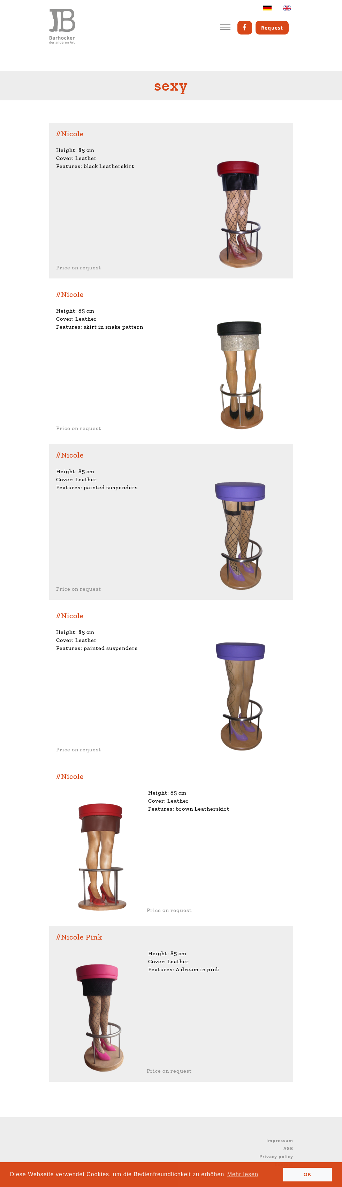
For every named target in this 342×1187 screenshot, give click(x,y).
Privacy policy (276, 1156)
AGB (288, 1148)
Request (272, 27)
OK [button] (307, 1174)
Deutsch (267, 10)
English (287, 10)
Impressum (279, 1140)
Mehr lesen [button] (242, 1174)
